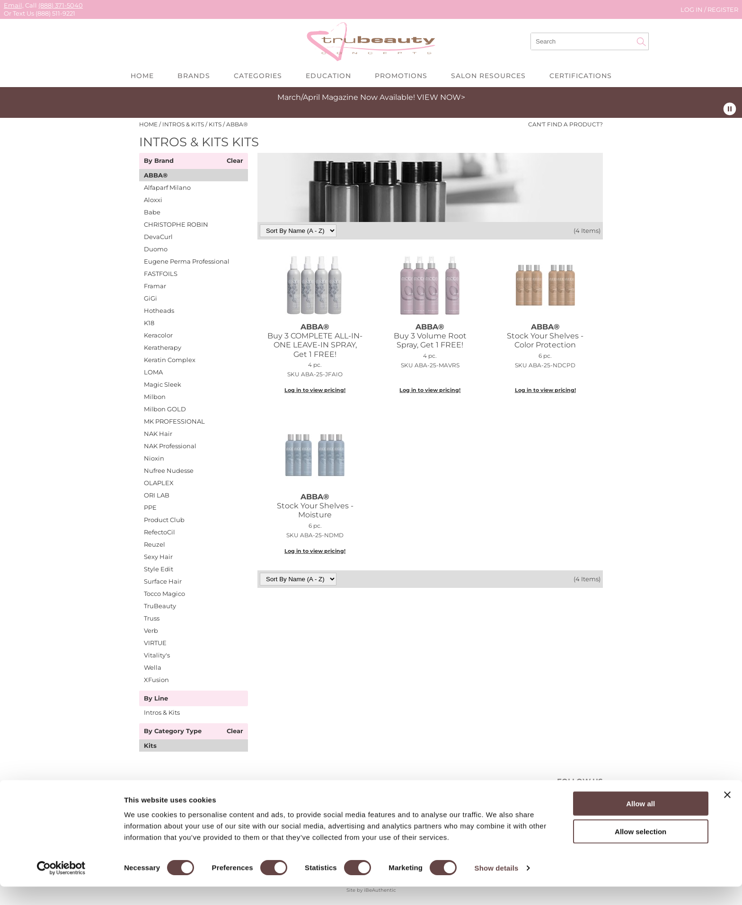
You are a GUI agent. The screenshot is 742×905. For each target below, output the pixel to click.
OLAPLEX (159, 483)
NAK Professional (170, 446)
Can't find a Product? (565, 124)
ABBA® (156, 175)
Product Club (164, 519)
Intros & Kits (162, 712)
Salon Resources (488, 75)
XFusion (156, 679)
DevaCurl (158, 236)
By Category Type (173, 731)
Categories (258, 75)
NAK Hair (158, 433)
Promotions (401, 75)
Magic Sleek (162, 384)
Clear (235, 161)
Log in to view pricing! (314, 390)
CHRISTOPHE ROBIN (176, 224)
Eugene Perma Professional (187, 261)
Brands (193, 75)
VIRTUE (155, 643)
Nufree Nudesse (169, 470)
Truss (151, 618)
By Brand (159, 161)
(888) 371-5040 (60, 5)
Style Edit (158, 569)
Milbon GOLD (165, 409)
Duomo (156, 249)
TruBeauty (160, 606)
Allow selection (640, 850)
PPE (150, 507)
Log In (692, 9)
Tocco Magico (164, 593)
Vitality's (157, 655)
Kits (150, 745)
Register (722, 9)
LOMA (153, 372)
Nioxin (154, 458)
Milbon (155, 396)
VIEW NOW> (441, 97)
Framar (155, 286)
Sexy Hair (158, 556)
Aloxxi (153, 200)
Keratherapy (162, 347)
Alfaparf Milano (167, 187)
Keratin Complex (169, 360)
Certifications (580, 75)
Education (328, 75)
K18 (149, 323)
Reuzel (154, 544)
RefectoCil (159, 532)
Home (142, 75)
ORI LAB (156, 495)
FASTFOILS (160, 273)
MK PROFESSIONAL (174, 421)
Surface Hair (163, 581)
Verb (151, 630)
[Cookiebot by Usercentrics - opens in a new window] (61, 886)
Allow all (640, 822)
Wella (152, 667)
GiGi (150, 298)
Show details (497, 886)
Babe (152, 212)
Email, (14, 5)
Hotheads (159, 310)
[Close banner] (727, 813)
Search (641, 41)
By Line (156, 698)
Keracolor (158, 335)
